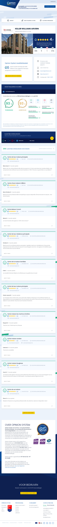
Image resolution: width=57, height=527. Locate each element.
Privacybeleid (20, 522)
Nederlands (53, 1)
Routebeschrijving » (47, 517)
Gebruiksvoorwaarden (13, 522)
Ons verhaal (3, 505)
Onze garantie (4, 507)
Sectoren (17, 510)
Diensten (17, 509)
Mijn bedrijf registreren (50, 6)
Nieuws (2, 510)
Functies (17, 507)
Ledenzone (17, 512)
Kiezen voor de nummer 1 (20, 505)
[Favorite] (52, 138)
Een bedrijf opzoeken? (33, 505)
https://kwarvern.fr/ (44, 74)
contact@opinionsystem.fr (48, 508)
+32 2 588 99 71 (46, 510)
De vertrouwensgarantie (34, 507)
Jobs (2, 509)
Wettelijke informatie (5, 522)
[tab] (45, 505)
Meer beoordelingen (28, 412)
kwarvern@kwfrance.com (45, 71)
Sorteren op (45, 148)
